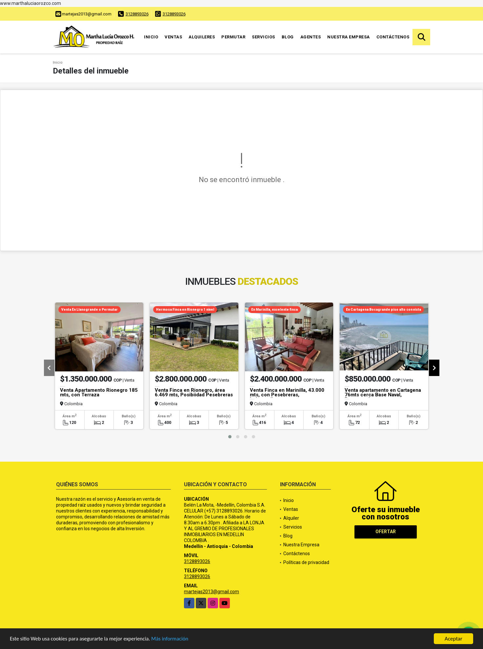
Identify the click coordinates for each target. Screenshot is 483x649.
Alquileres (202, 36)
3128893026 (137, 13)
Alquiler (291, 518)
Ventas (173, 36)
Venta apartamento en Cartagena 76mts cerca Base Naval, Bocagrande (383, 394)
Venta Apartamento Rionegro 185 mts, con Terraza (99, 392)
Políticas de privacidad (306, 562)
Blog (288, 36)
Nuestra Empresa (348, 36)
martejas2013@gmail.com (211, 591)
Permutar (233, 36)
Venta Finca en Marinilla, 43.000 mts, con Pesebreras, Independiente (287, 394)
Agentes (310, 36)
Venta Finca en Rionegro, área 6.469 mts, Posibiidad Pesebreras (194, 392)
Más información (175, 639)
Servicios (263, 36)
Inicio (151, 36)
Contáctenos (393, 36)
